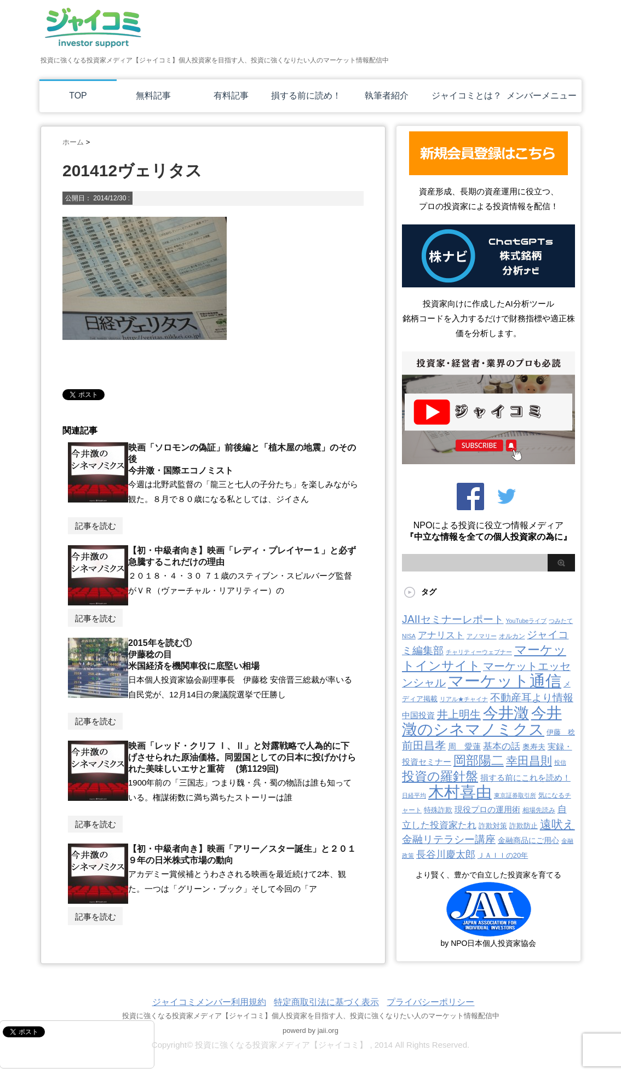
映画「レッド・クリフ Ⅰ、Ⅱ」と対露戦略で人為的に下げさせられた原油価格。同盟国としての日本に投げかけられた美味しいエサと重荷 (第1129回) (242, 757)
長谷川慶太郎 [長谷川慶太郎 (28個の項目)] (445, 854)
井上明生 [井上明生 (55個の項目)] (459, 714)
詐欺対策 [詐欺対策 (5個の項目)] (493, 826)
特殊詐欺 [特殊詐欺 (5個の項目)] (438, 810)
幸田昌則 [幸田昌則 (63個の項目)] (529, 760)
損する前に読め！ (306, 95)
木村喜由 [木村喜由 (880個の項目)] (460, 792)
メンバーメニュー (542, 95)
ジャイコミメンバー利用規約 (209, 1002)
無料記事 (153, 95)
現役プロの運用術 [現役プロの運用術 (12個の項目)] (487, 809)
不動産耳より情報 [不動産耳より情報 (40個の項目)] (531, 697)
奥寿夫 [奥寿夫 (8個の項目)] (533, 746)
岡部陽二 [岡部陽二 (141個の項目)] (478, 760)
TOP (78, 95)
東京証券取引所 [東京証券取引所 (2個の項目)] (515, 795)
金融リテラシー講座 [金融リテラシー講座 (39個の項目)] (449, 839)
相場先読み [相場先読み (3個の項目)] (538, 810)
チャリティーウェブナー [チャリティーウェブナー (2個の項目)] (479, 652)
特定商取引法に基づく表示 (326, 1002)
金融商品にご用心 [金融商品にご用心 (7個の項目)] (528, 840)
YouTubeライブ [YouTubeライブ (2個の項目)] (526, 620)
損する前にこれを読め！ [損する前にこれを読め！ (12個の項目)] (525, 777)
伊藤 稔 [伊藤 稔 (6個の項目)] (561, 732)
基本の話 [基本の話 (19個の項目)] (501, 746)
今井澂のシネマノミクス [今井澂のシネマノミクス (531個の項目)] (482, 721)
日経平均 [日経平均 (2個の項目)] (414, 795)
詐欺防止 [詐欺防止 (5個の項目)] (523, 826)
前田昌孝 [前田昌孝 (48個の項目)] (424, 746)
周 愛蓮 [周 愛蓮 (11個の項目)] (464, 746)
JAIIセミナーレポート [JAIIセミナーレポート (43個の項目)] (453, 619)
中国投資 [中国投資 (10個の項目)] (418, 715)
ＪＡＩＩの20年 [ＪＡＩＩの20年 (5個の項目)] (503, 855)
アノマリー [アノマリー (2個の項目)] (482, 636)
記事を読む (95, 525)
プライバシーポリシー (430, 1002)
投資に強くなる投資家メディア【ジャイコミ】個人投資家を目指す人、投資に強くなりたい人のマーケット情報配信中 (310, 1016)
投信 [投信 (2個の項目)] (560, 762)
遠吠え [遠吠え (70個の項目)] (557, 824)
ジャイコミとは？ (467, 95)
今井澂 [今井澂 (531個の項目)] (506, 713)
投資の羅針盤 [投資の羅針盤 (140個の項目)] (440, 776)
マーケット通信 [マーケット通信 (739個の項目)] (504, 681)
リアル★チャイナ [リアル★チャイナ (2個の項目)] (464, 699)
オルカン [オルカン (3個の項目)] (512, 636)
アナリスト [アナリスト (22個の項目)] (441, 635)
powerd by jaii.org (310, 1030)
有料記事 (231, 95)
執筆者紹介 (387, 95)
